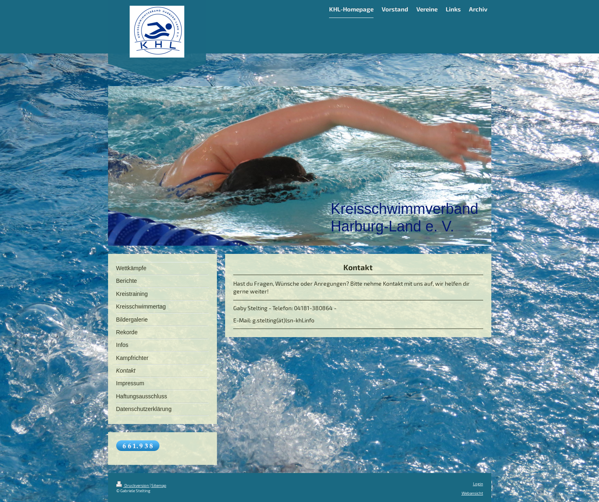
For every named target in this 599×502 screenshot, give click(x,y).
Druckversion (133, 485)
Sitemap (158, 485)
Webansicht (472, 493)
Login (478, 483)
